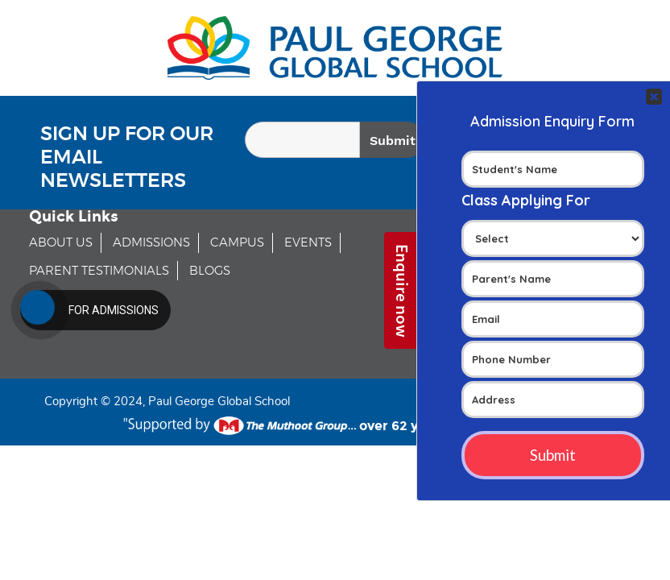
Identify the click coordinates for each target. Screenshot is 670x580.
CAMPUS (237, 243)
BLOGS (209, 271)
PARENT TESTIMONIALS (99, 271)
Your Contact (553, 290)
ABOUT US (61, 243)
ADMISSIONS (151, 243)
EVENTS (308, 243)
